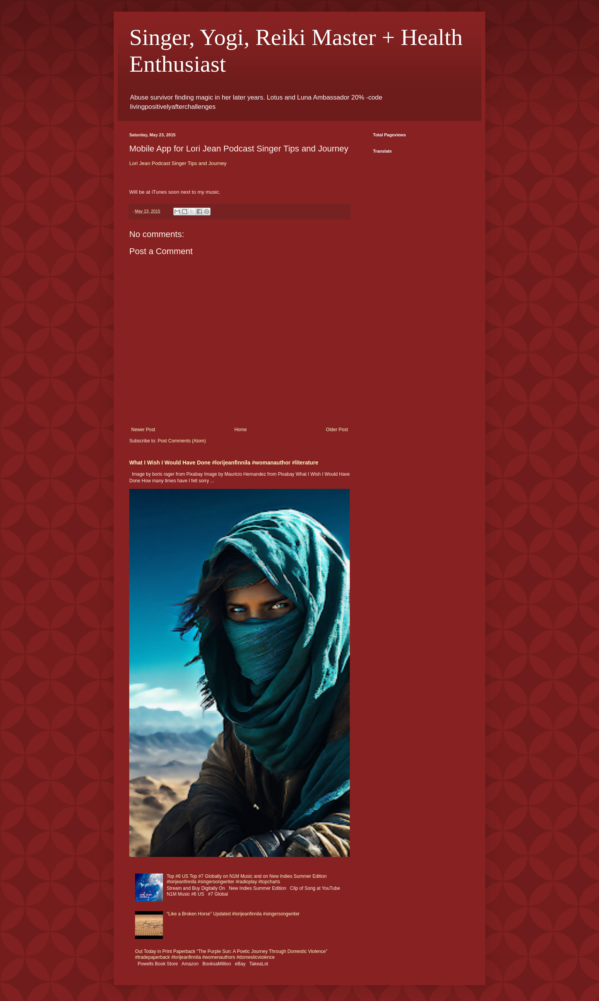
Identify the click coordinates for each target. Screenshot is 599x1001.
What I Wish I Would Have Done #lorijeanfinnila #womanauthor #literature (223, 462)
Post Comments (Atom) (181, 441)
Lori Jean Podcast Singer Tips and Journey (177, 163)
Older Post (337, 429)
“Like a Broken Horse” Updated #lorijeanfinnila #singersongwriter (233, 914)
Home (240, 429)
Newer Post (143, 429)
